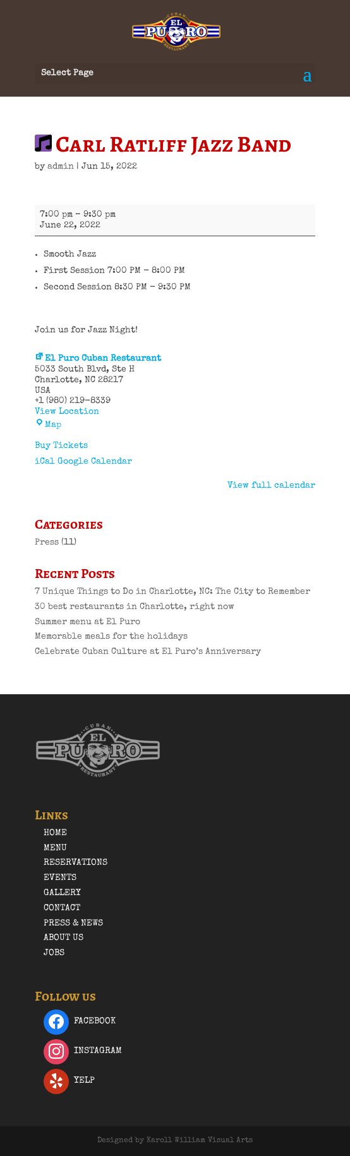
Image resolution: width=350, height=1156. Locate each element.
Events (60, 878)
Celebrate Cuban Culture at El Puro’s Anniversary (148, 651)
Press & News (73, 923)
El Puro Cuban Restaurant (98, 358)
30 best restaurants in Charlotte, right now (134, 607)
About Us (63, 938)
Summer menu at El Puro (87, 622)
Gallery (62, 893)
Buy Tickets (61, 446)
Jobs (54, 953)
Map (48, 425)
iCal (45, 461)
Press (47, 542)
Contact (62, 908)
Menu (55, 848)
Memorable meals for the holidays (111, 636)
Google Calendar (94, 461)
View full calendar (271, 485)
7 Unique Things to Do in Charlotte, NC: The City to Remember (172, 591)
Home (55, 833)
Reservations (75, 862)
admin (60, 166)
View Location (67, 411)
